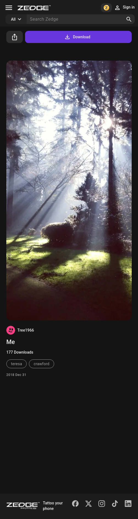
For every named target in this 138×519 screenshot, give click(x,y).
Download (77, 37)
